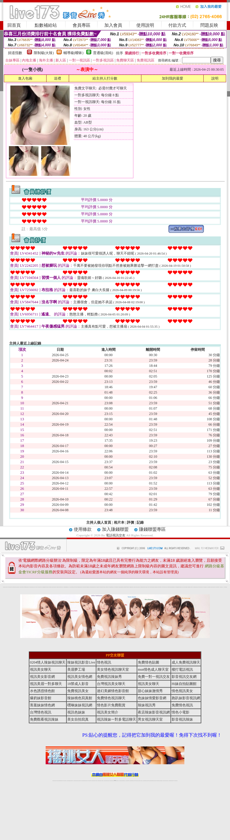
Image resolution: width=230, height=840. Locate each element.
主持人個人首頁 (98, 522)
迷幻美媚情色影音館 (113, 691)
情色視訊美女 (182, 691)
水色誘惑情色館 (42, 691)
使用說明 (145, 25)
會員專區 (81, 25)
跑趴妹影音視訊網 (186, 698)
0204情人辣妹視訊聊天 (48, 662)
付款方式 (177, 25)
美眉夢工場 (76, 669)
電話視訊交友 (115, 535)
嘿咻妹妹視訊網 (79, 705)
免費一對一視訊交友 (154, 677)
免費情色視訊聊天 (111, 698)
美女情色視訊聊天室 (113, 669)
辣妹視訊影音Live (81, 662)
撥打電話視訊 (182, 669)
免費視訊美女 (78, 691)
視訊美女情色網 (79, 677)
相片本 (119, 522)
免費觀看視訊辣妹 (44, 719)
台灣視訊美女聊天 (111, 684)
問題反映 (209, 25)
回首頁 (14, 25)
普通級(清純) (103, 53)
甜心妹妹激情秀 (150, 691)
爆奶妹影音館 (40, 698)
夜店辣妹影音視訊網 (154, 712)
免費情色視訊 (182, 705)
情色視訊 (104, 662)
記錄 (140, 522)
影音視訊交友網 (184, 677)
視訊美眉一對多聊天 (46, 684)
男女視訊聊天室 (150, 719)
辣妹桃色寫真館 (79, 698)
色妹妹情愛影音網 (152, 698)
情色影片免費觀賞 (111, 705)
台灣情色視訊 (40, 712)
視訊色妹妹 (76, 712)
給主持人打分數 (104, 78)
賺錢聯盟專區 (152, 529)
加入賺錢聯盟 (115, 529)
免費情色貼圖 (148, 662)
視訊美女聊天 (40, 669)
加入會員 (113, 25)
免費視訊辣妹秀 (109, 677)
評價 (130, 522)
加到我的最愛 (172, 78)
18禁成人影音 (78, 684)
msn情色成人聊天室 (153, 669)
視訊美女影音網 (42, 677)
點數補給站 (46, 25)
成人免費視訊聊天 (186, 662)
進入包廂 (25, 78)
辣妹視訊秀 (147, 705)
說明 (214, 78)
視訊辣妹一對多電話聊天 (116, 719)
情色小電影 (180, 712)
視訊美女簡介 (107, 712)
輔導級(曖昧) (73, 53)
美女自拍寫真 (78, 719)
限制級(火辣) (44, 53)
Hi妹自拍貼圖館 (184, 684)
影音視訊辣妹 (182, 719)
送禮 (57, 78)
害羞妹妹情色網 (42, 705)
